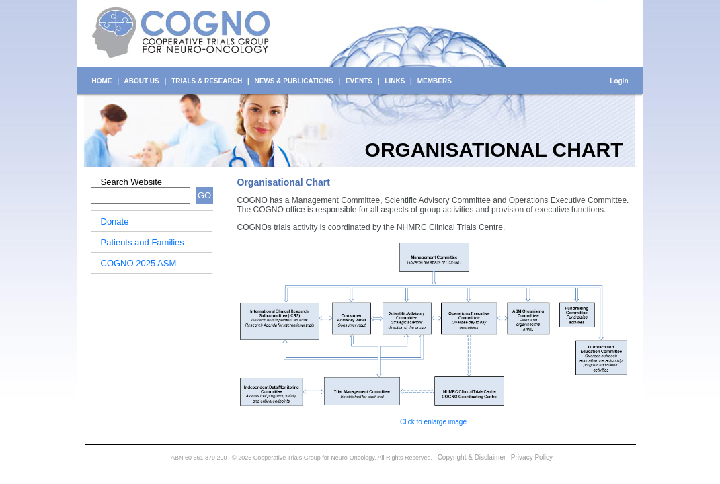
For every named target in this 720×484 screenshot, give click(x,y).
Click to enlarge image (433, 422)
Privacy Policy (532, 457)
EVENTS (359, 81)
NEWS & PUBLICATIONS (294, 81)
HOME (102, 81)
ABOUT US (141, 81)
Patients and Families (142, 242)
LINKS (395, 81)
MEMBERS (434, 81)
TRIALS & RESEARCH (206, 81)
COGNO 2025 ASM (139, 263)
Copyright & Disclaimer (472, 457)
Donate (115, 221)
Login (619, 81)
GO (204, 195)
